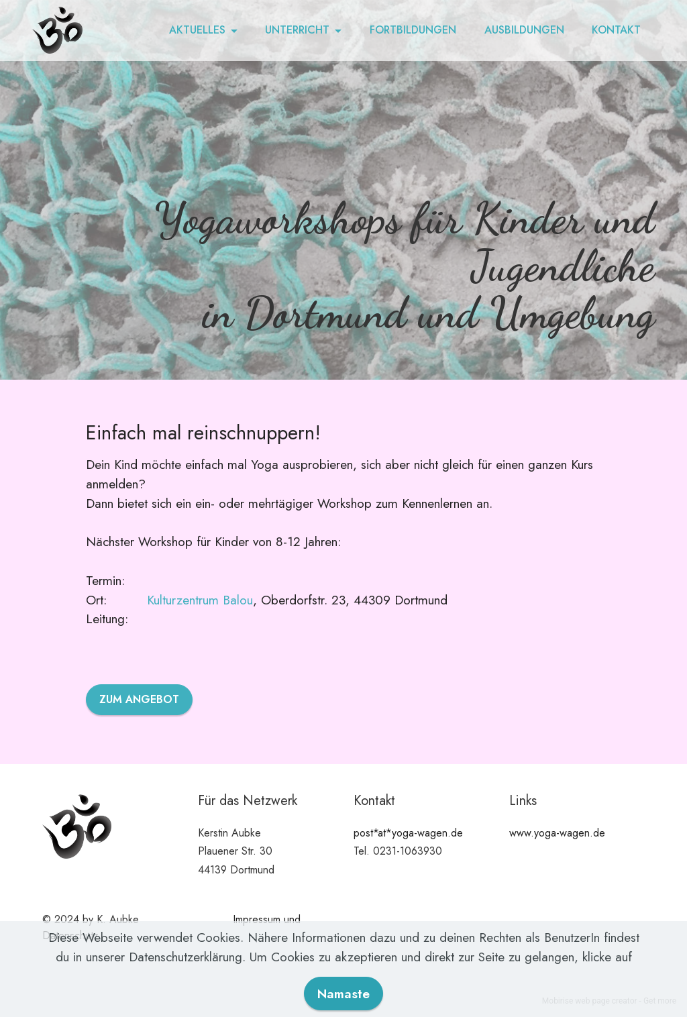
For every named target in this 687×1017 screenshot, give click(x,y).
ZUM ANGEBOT (139, 699)
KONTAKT (616, 30)
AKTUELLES (197, 30)
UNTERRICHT (297, 30)
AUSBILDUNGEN (524, 30)
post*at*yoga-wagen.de (408, 833)
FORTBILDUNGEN (413, 30)
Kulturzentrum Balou (200, 599)
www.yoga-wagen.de (557, 833)
